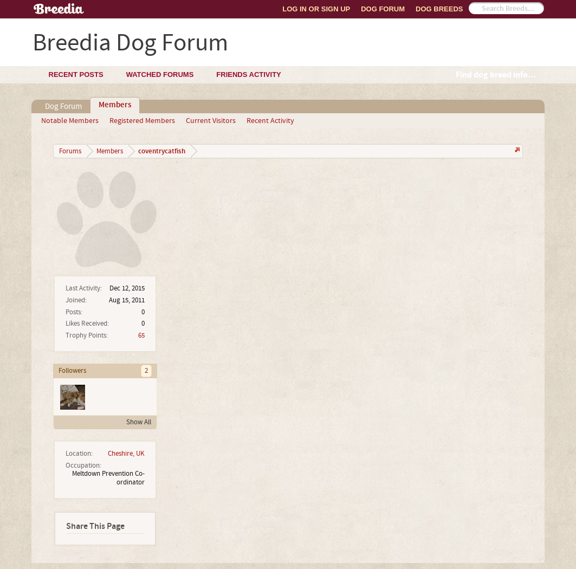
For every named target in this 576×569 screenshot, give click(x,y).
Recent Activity (270, 121)
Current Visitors (211, 121)
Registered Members (142, 121)
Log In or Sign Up (316, 9)
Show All (138, 422)
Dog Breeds (439, 9)
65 (141, 335)
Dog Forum (383, 9)
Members (115, 105)
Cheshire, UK (126, 453)
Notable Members (70, 121)
